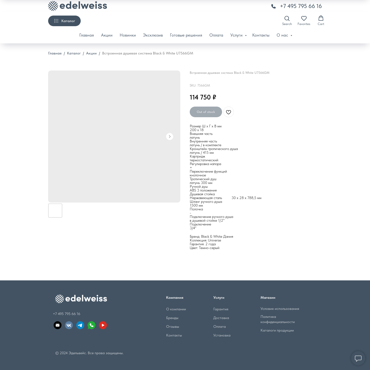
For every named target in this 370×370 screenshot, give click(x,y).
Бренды (172, 318)
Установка (222, 335)
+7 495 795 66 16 (301, 6)
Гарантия (220, 309)
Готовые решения (186, 35)
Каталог (74, 53)
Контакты (260, 35)
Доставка (221, 318)
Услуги (237, 35)
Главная (86, 35)
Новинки (128, 35)
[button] (287, 20)
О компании (176, 309)
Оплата (216, 35)
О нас (283, 35)
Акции (107, 35)
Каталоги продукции (277, 330)
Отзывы (172, 326)
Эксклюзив (153, 35)
